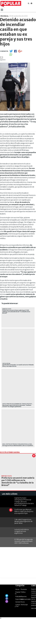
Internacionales (26, 599)
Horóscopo (24, 604)
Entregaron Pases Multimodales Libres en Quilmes (17, 445)
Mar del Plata (6, 309)
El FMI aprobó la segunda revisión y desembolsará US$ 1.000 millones (23, 541)
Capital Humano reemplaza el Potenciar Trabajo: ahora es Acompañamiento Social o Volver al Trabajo (24, 501)
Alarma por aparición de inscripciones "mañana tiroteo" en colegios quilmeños (16, 406)
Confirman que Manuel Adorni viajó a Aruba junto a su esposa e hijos (23, 511)
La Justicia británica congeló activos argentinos (21, 531)
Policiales (18, 596)
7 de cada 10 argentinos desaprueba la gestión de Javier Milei (23, 521)
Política (23, 592)
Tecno (23, 602)
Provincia (24, 589)
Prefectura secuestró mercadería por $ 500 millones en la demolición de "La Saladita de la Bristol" (16, 312)
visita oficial (6, 363)
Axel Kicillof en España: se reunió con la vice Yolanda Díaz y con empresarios (18, 365)
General (17, 602)
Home (17, 589)
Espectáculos (19, 599)
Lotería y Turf (17, 605)
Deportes (24, 596)
